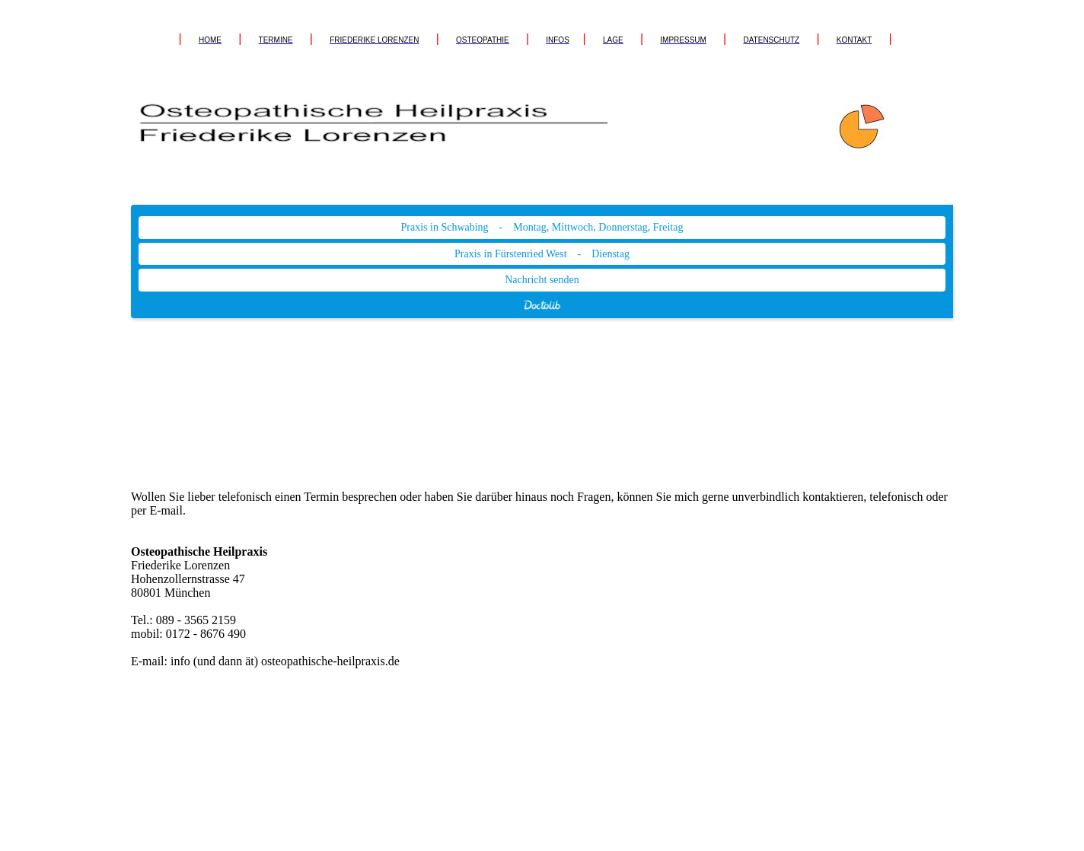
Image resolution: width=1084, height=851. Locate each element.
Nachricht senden (542, 279)
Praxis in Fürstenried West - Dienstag (542, 254)
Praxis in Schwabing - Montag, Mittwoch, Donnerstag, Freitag (542, 227)
